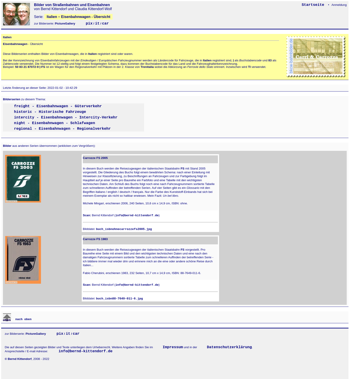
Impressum (173, 347)
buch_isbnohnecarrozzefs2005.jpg (124, 229)
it (97, 23)
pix (89, 23)
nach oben (23, 319)
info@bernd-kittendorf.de (136, 215)
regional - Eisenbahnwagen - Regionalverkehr (62, 129)
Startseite (314, 5)
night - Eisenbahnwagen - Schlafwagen (54, 123)
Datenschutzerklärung (229, 347)
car (105, 23)
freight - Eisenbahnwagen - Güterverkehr (58, 106)
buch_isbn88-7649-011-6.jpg (119, 298)
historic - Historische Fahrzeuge (50, 112)
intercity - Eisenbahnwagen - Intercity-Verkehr (66, 117)
